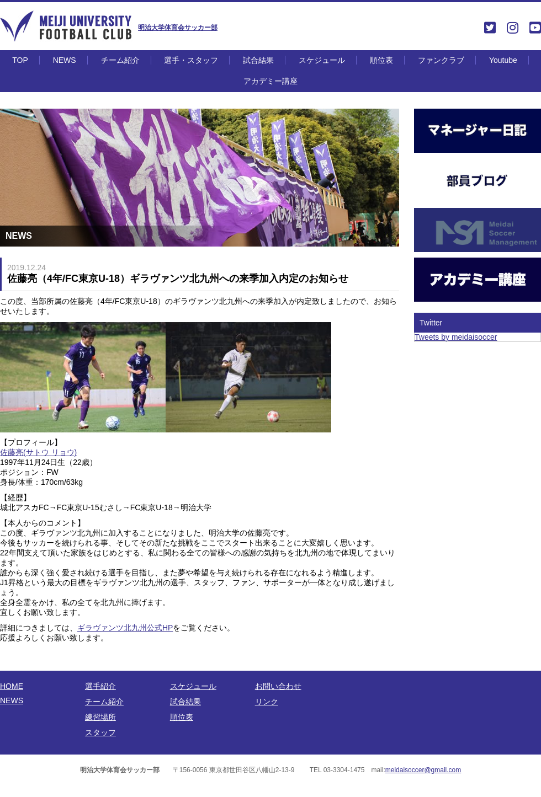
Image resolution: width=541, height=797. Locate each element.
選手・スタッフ (191, 60)
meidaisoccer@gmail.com (423, 770)
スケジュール (322, 60)
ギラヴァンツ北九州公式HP (125, 627)
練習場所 (100, 717)
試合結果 (258, 60)
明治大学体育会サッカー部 (178, 27)
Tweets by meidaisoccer (456, 337)
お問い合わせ (278, 686)
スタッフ (100, 732)
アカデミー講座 (270, 81)
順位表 (381, 60)
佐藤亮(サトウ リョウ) (38, 452)
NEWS (64, 60)
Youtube (503, 60)
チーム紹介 (120, 60)
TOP (20, 60)
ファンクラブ (441, 60)
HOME (11, 686)
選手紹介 (100, 686)
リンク (266, 701)
